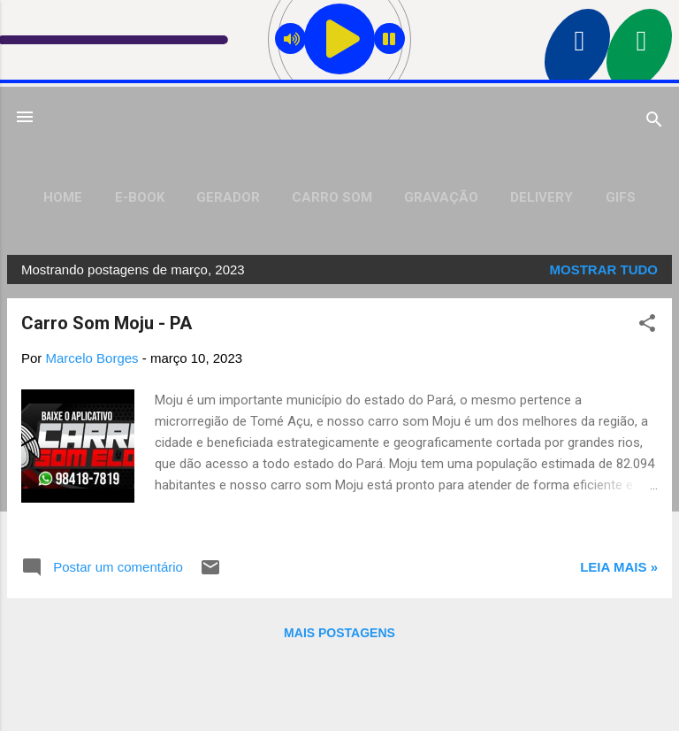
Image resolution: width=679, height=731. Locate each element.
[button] (647, 326)
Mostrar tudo (604, 269)
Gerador (228, 197)
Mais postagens (339, 633)
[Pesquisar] (654, 123)
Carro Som (332, 197)
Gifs (621, 197)
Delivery (541, 197)
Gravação (441, 197)
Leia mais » (619, 566)
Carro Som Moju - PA (106, 323)
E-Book (139, 197)
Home (62, 197)
